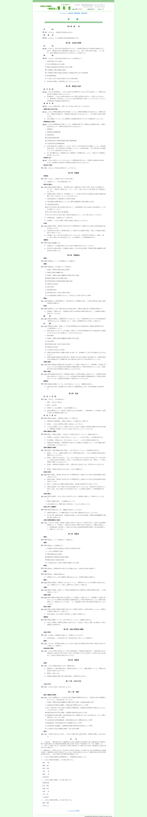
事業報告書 (77, 13)
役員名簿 (70, 13)
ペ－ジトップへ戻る (74, 810)
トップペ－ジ (63, 13)
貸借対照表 (84, 13)
